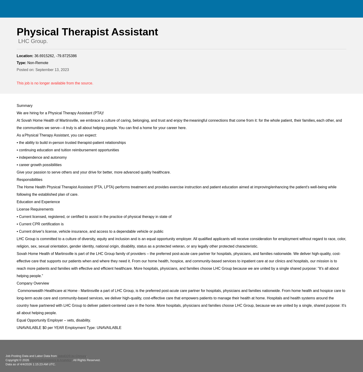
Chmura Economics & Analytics (51, 360)
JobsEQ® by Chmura (72, 356)
